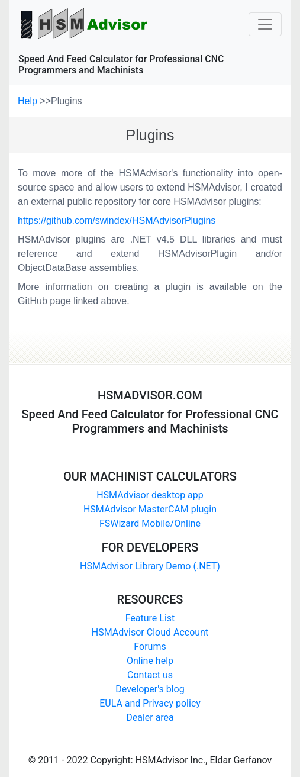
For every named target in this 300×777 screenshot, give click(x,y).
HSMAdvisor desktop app (150, 495)
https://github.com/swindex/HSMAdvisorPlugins (116, 220)
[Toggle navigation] (265, 24)
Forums (150, 646)
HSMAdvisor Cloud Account (150, 632)
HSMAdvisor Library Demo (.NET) (150, 566)
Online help (150, 660)
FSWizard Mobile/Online (150, 523)
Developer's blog (149, 689)
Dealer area (150, 717)
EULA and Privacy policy (150, 703)
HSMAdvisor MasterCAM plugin (150, 509)
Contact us (150, 675)
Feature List (150, 618)
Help (29, 101)
